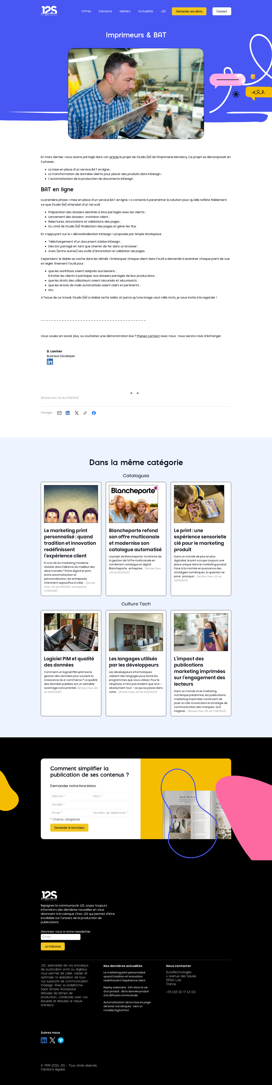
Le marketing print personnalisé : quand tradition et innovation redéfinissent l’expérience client (70, 543)
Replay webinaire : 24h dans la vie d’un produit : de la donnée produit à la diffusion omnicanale (126, 991)
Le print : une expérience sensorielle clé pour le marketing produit (200, 540)
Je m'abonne (53, 946)
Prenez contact (148, 336)
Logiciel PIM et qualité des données (69, 662)
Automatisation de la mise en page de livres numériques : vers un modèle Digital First (127, 1006)
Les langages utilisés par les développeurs (134, 662)
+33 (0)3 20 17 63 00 (181, 992)
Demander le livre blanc (69, 828)
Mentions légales (53, 1069)
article (114, 157)
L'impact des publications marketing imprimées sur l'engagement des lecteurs (199, 671)
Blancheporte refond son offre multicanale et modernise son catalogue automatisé (135, 540)
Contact (221, 11)
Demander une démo (189, 11)
